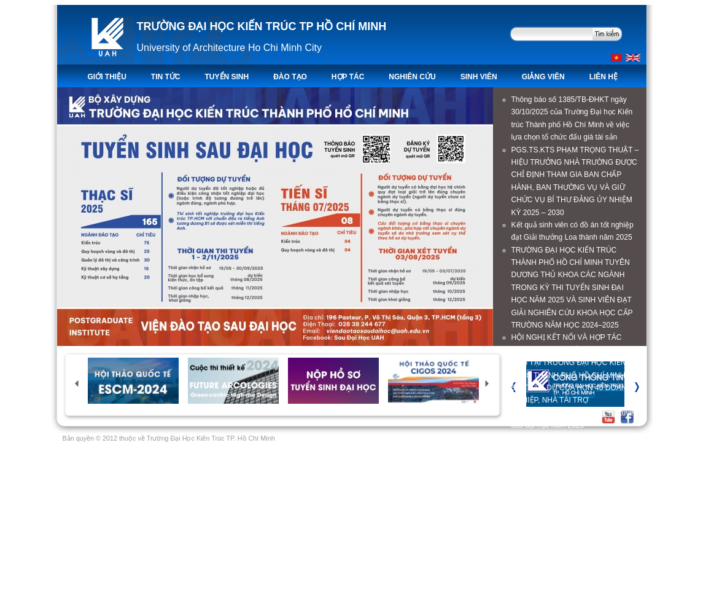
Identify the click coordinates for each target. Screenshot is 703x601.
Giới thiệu (107, 77)
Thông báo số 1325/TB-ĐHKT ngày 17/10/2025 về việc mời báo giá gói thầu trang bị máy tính (569, 451)
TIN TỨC (166, 77)
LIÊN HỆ (603, 77)
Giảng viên (543, 77)
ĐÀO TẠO (290, 77)
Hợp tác (348, 77)
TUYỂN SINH (227, 77)
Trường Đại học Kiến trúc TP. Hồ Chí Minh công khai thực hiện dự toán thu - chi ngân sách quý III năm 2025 (574, 488)
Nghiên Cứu (412, 77)
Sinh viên (478, 77)
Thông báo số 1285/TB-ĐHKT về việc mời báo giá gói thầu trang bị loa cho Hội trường (572, 526)
